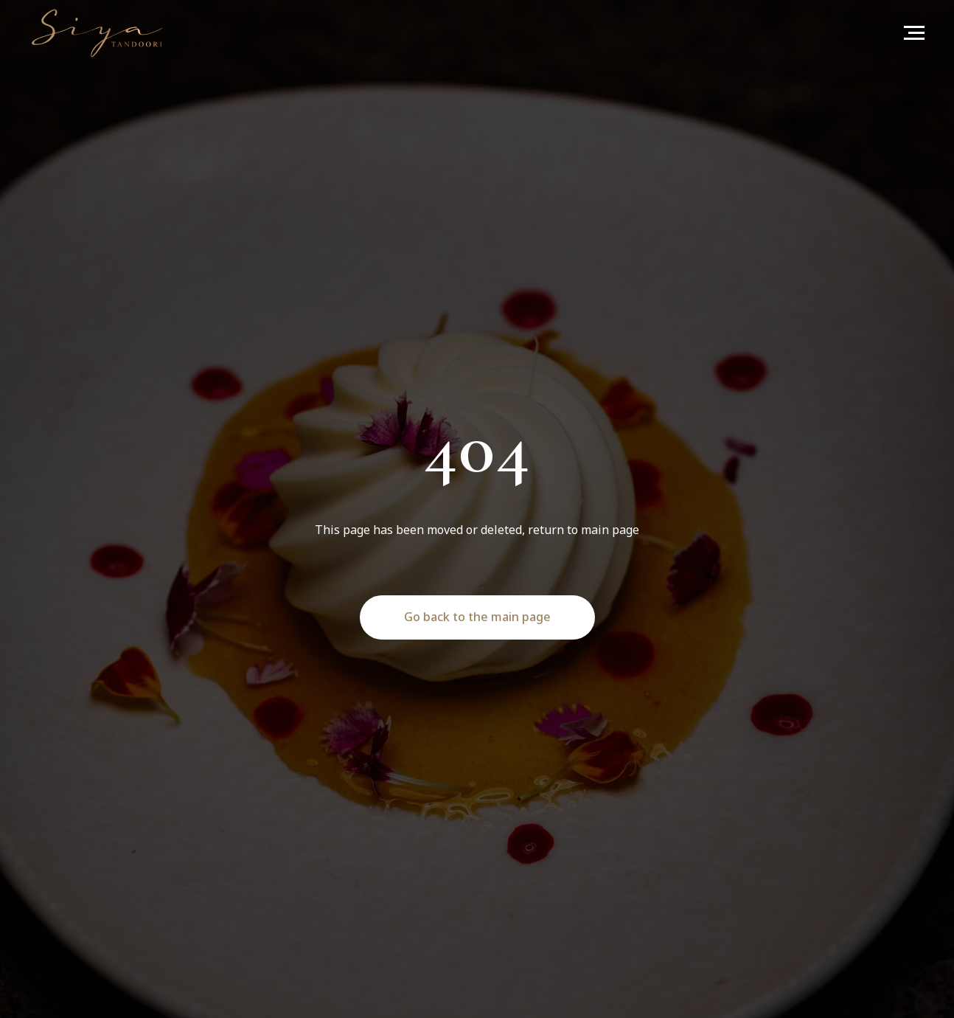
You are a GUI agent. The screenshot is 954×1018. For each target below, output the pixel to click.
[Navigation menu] (914, 33)
